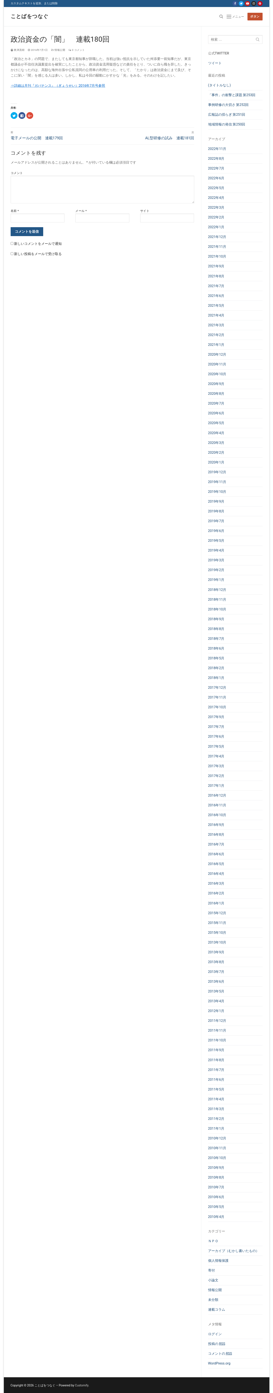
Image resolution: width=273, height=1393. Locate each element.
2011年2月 (216, 1119)
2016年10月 (217, 815)
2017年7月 (216, 727)
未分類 (213, 1300)
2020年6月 (216, 413)
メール (81, 210)
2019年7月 (216, 521)
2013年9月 (216, 952)
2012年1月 (216, 1011)
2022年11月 (217, 149)
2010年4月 (216, 1217)
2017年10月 (217, 707)
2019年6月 (216, 531)
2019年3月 (216, 560)
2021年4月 (216, 315)
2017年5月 (216, 746)
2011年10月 (217, 1040)
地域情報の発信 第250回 (226, 124)
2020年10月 (217, 374)
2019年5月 (216, 541)
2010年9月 (216, 1168)
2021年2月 (216, 335)
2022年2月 (216, 217)
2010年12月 (217, 1138)
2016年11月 (217, 805)
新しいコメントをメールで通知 (38, 244)
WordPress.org (219, 1363)
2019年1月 (216, 580)
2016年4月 (216, 874)
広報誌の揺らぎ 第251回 (226, 115)
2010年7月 (216, 1187)
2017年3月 (216, 766)
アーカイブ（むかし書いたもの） (233, 1251)
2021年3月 (216, 325)
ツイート (215, 63)
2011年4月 (216, 1099)
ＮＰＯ (213, 1241)
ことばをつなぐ (30, 16)
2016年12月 (217, 795)
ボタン (255, 16)
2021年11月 (217, 247)
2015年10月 (217, 933)
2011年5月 (216, 1089)
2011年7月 (216, 1070)
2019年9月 (216, 501)
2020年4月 (216, 433)
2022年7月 (216, 168)
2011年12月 (217, 1021)
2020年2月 (216, 453)
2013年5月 (216, 991)
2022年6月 (216, 178)
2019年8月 (216, 511)
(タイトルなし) (219, 85)
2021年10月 (217, 256)
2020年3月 (216, 443)
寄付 (211, 1270)
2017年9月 (216, 717)
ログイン (215, 1334)
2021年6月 (216, 296)
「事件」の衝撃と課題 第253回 (232, 95)
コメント (17, 173)
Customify (81, 1385)
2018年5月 (216, 658)
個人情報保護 (218, 1261)
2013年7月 (216, 972)
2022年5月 (216, 188)
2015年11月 (217, 923)
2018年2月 (216, 668)
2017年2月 (216, 776)
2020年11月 (217, 364)
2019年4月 (216, 550)
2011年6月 (216, 1080)
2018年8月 (216, 629)
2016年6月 (216, 854)
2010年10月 (217, 1158)
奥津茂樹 (18, 49)
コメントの (220, 1354)
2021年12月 (217, 237)
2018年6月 (216, 648)
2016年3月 (216, 883)
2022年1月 (216, 227)
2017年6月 (216, 736)
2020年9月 (216, 384)
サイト (145, 210)
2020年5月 (216, 423)
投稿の (216, 1344)
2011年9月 (216, 1050)
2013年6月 (216, 982)
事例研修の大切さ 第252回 (228, 105)
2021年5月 (216, 306)
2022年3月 (216, 207)
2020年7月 (216, 403)
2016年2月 (216, 893)
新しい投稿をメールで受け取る (38, 254)
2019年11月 (217, 482)
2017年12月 (217, 688)
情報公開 (58, 49)
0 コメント (77, 49)
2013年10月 (217, 942)
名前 (15, 210)
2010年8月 (216, 1177)
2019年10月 (217, 492)
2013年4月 (216, 1001)
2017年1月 (216, 786)
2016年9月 (216, 825)
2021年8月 (216, 276)
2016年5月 (216, 864)
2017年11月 (217, 697)
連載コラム (216, 1309)
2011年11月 (217, 1030)
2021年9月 (216, 266)
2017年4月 (216, 756)
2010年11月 (217, 1148)
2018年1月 (216, 678)
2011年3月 (216, 1109)
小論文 (213, 1280)
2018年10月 (217, 609)
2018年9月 (216, 619)
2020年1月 (216, 462)
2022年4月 (216, 198)
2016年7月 (216, 844)
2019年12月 (217, 472)
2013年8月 (216, 962)
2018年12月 (217, 590)
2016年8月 (216, 835)
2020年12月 (217, 354)
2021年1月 (216, 345)
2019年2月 (216, 570)
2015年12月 (217, 913)
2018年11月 (217, 599)
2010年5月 (216, 1207)
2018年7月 (216, 639)
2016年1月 (216, 903)
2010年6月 (216, 1197)
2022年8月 (216, 159)
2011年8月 (216, 1060)
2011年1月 (216, 1128)
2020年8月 (216, 394)
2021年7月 (216, 286)
